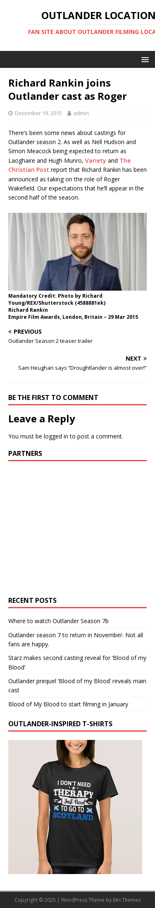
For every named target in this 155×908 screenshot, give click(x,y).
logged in (56, 436)
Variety (95, 160)
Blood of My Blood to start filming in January (68, 704)
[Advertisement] (77, 527)
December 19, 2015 (38, 113)
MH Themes (127, 899)
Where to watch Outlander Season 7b (58, 621)
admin (81, 113)
